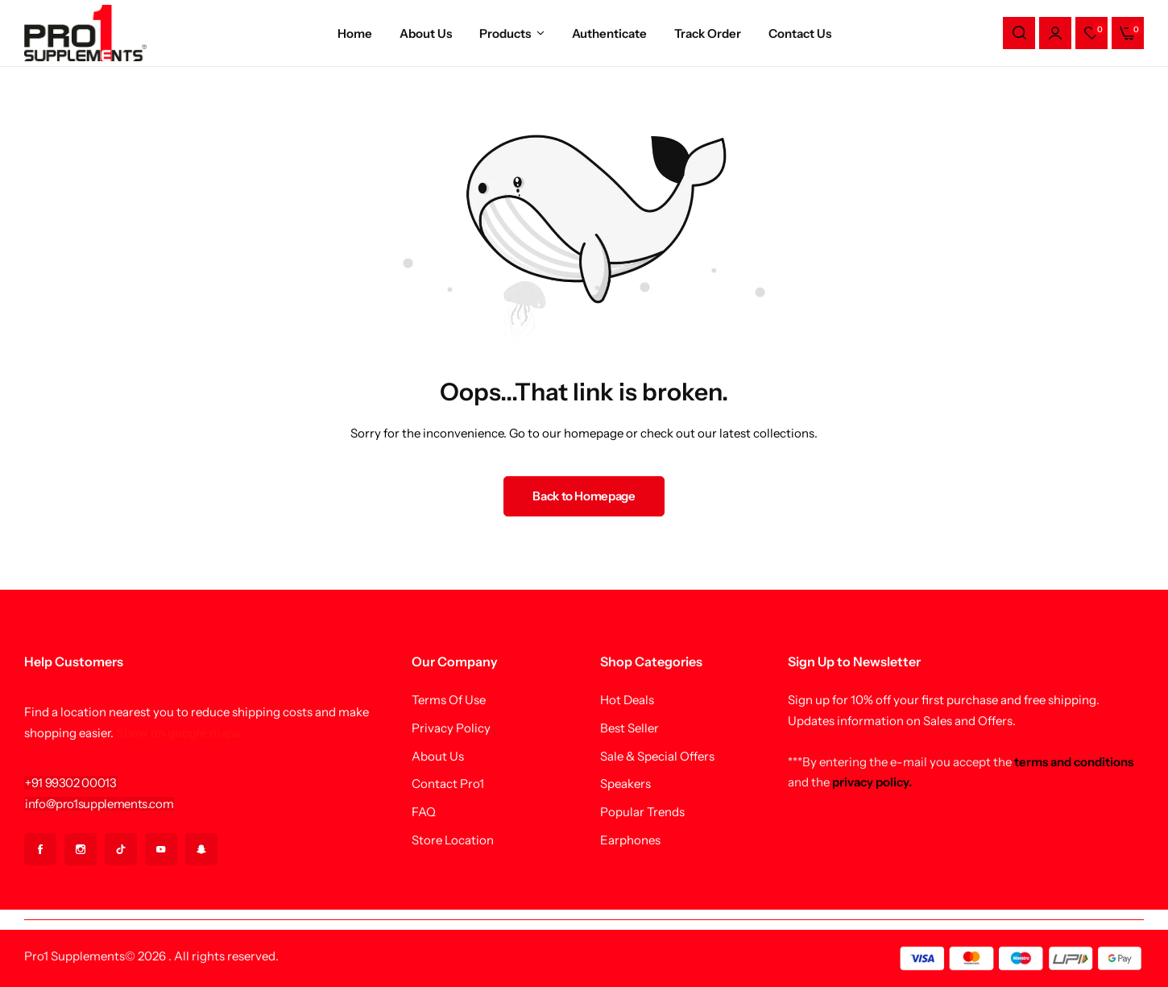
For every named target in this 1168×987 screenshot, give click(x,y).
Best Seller (629, 728)
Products (505, 33)
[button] (1091, 33)
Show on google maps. (179, 732)
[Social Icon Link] (40, 849)
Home (355, 33)
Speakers (625, 784)
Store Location (453, 840)
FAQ (424, 812)
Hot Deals (627, 700)
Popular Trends (642, 812)
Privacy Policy (451, 728)
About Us (426, 33)
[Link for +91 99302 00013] (71, 783)
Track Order (707, 33)
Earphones (630, 840)
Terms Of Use (449, 700)
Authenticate (609, 33)
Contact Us (799, 33)
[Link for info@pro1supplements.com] (99, 804)
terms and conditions (1073, 761)
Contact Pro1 (448, 784)
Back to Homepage (583, 496)
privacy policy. (872, 782)
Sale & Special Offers (657, 756)
